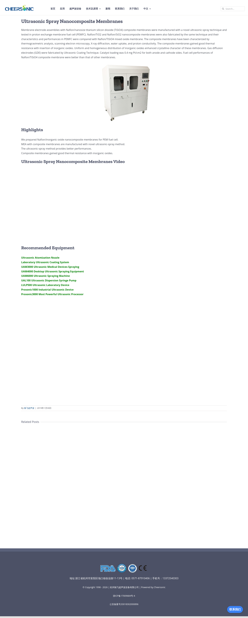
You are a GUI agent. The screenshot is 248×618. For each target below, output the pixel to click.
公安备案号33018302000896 (124, 604)
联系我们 (235, 609)
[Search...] (233, 8)
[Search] (223, 8)
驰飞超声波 (29, 408)
